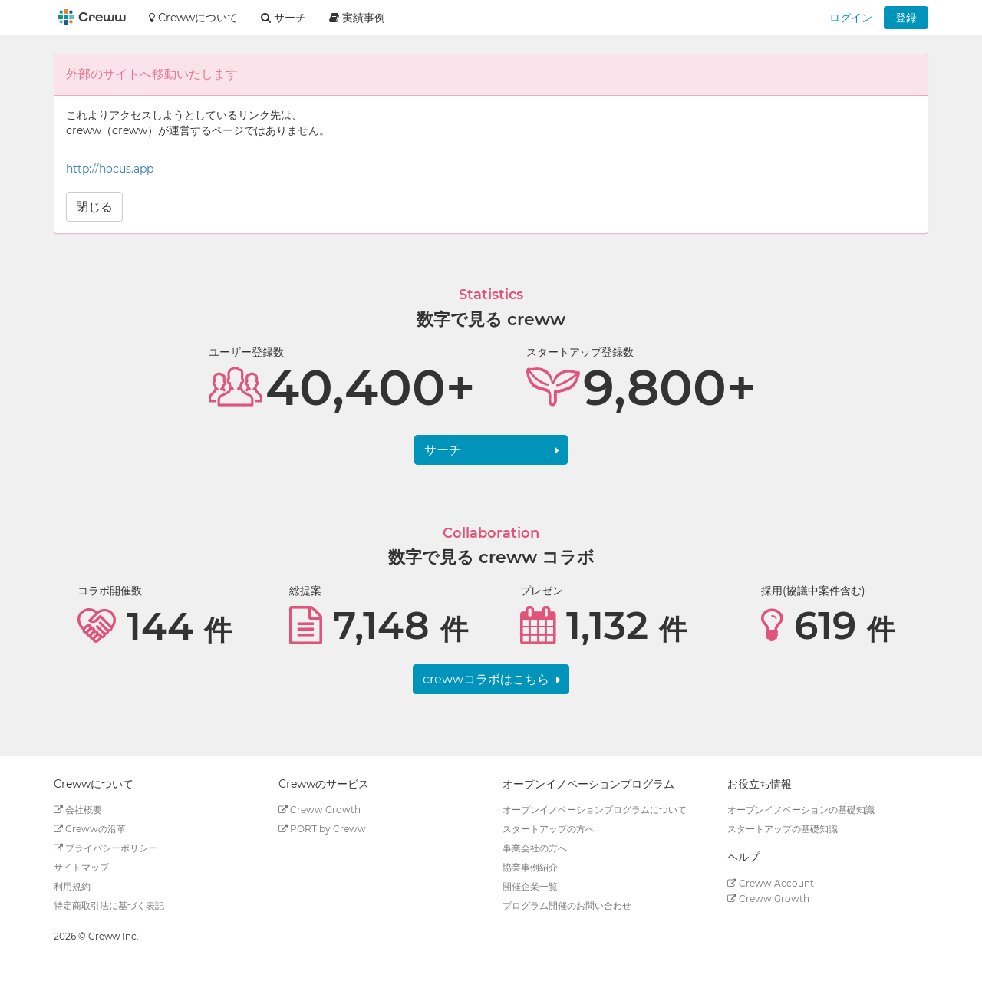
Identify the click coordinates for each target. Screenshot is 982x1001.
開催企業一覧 (530, 886)
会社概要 (78, 809)
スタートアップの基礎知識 (782, 829)
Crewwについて (193, 18)
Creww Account (770, 883)
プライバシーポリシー (105, 848)
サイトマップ (81, 867)
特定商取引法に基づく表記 (109, 905)
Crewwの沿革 (90, 829)
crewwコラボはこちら (486, 679)
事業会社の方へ (535, 848)
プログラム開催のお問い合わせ (567, 905)
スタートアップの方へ (549, 829)
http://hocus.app (109, 169)
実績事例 (357, 18)
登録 (906, 18)
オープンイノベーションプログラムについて (595, 809)
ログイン (850, 18)
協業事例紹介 (530, 867)
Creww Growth (319, 809)
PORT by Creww (322, 829)
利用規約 (72, 886)
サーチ (442, 450)
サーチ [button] (283, 18)
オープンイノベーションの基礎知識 (801, 809)
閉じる (94, 206)
